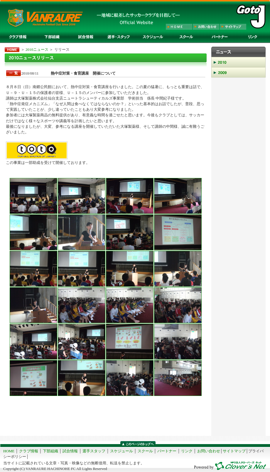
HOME (8, 451)
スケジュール (121, 451)
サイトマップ (234, 451)
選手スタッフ (93, 451)
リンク (187, 451)
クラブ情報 (28, 451)
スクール (145, 451)
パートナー (166, 451)
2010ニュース (37, 49)
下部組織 (50, 451)
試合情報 (70, 451)
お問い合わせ (208, 451)
